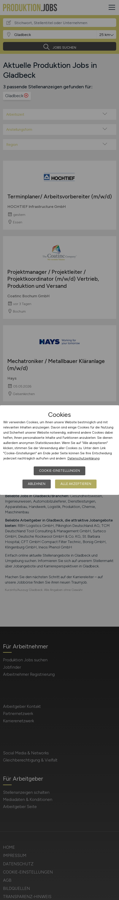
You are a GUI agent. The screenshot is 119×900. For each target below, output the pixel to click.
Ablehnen (36, 484)
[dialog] (59, 450)
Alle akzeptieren (75, 484)
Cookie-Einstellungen (59, 471)
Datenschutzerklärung (83, 458)
